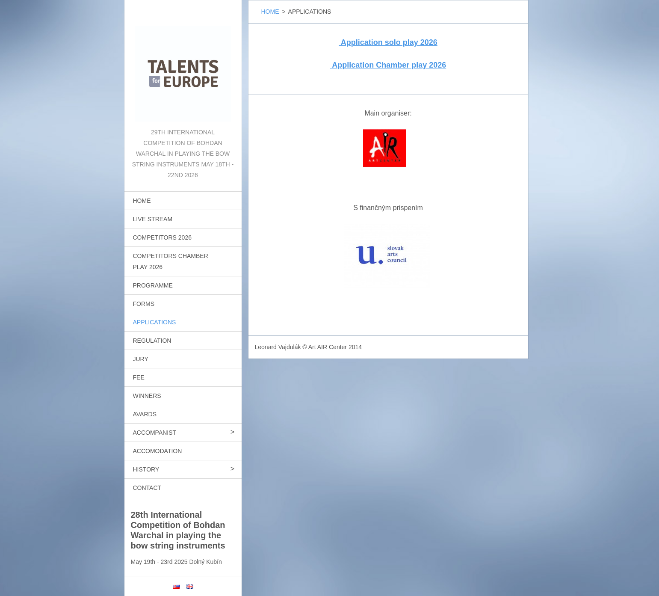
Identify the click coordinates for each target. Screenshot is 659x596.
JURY (140, 359)
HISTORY (146, 469)
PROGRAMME (153, 285)
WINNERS (147, 395)
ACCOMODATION (157, 451)
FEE (139, 377)
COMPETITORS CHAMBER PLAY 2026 (170, 261)
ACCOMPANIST (155, 432)
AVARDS (145, 414)
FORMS (144, 303)
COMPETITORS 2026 (162, 237)
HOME (142, 200)
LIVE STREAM (153, 219)
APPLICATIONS (154, 322)
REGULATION (152, 340)
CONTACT (147, 487)
